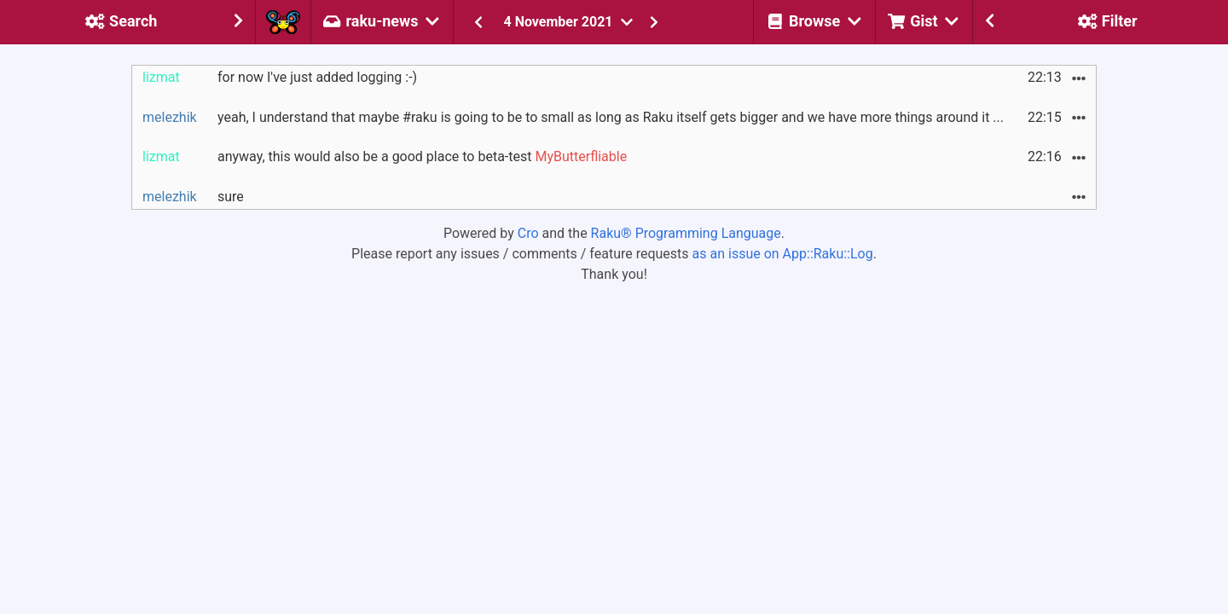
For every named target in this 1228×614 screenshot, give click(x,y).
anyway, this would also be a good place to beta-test (422, 156)
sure (230, 196)
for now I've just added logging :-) (317, 77)
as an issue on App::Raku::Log (782, 254)
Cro (528, 233)
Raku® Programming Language (686, 233)
